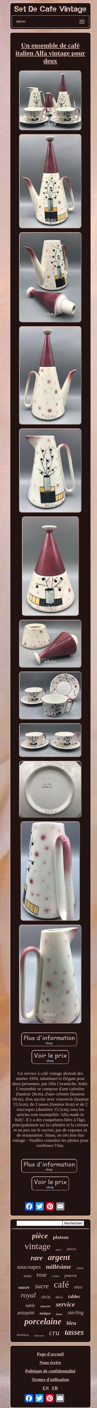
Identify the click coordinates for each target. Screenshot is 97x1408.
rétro (78, 1287)
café (61, 1285)
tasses (74, 1332)
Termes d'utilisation (50, 1379)
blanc (59, 1314)
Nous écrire (50, 1362)
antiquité (25, 1312)
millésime (58, 1266)
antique (45, 1313)
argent (59, 1257)
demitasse (23, 1335)
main (28, 1276)
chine (80, 1268)
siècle (45, 1297)
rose (42, 1275)
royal (28, 1295)
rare (37, 1258)
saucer (23, 1287)
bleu (71, 1323)
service (65, 1304)
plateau (61, 1237)
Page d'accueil (50, 1354)
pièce (40, 1236)
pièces (71, 1249)
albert (59, 1249)
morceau (39, 1335)
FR (55, 1388)
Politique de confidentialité (50, 1371)
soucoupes (29, 1267)
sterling (76, 1312)
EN (46, 1388)
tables (74, 1296)
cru (54, 1332)
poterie (70, 1275)
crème (55, 1276)
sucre (42, 1286)
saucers (45, 1306)
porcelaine (42, 1321)
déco (59, 1297)
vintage (37, 1246)
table (30, 1305)
